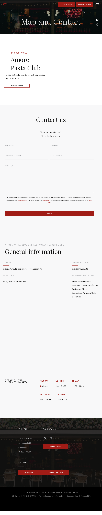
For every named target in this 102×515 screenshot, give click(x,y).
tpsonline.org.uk (22, 204)
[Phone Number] (72, 158)
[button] (97, 4)
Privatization (84, 4)
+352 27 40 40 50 (17, 80)
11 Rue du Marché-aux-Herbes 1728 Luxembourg (27, 75)
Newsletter (56, 450)
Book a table (66, 4)
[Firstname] (26, 147)
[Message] (49, 181)
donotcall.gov (46, 204)
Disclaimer (17, 500)
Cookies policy (74, 500)
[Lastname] (72, 147)
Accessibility (86, 500)
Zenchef (75, 496)
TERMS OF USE (31, 500)
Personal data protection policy (53, 500)
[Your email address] (26, 158)
